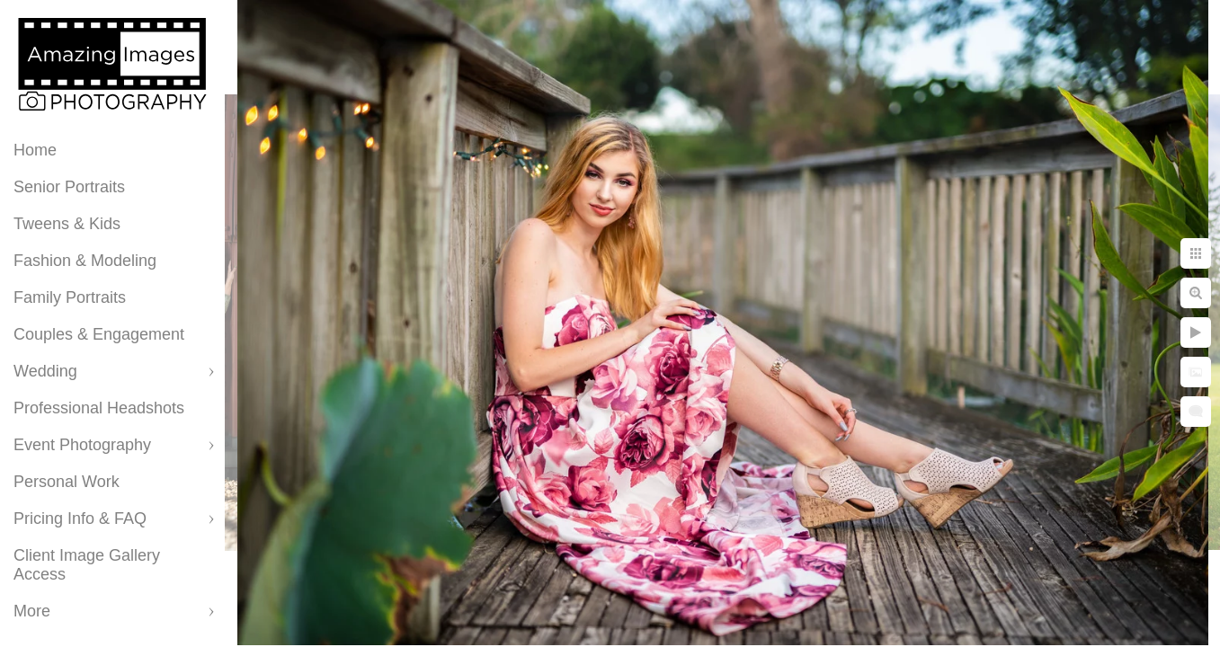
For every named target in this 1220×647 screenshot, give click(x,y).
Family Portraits (69, 297)
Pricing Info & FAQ (80, 518)
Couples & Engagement (98, 334)
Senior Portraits (69, 187)
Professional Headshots (98, 408)
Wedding (45, 371)
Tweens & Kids (66, 224)
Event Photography (82, 445)
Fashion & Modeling (84, 261)
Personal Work (66, 482)
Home (35, 150)
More (31, 611)
